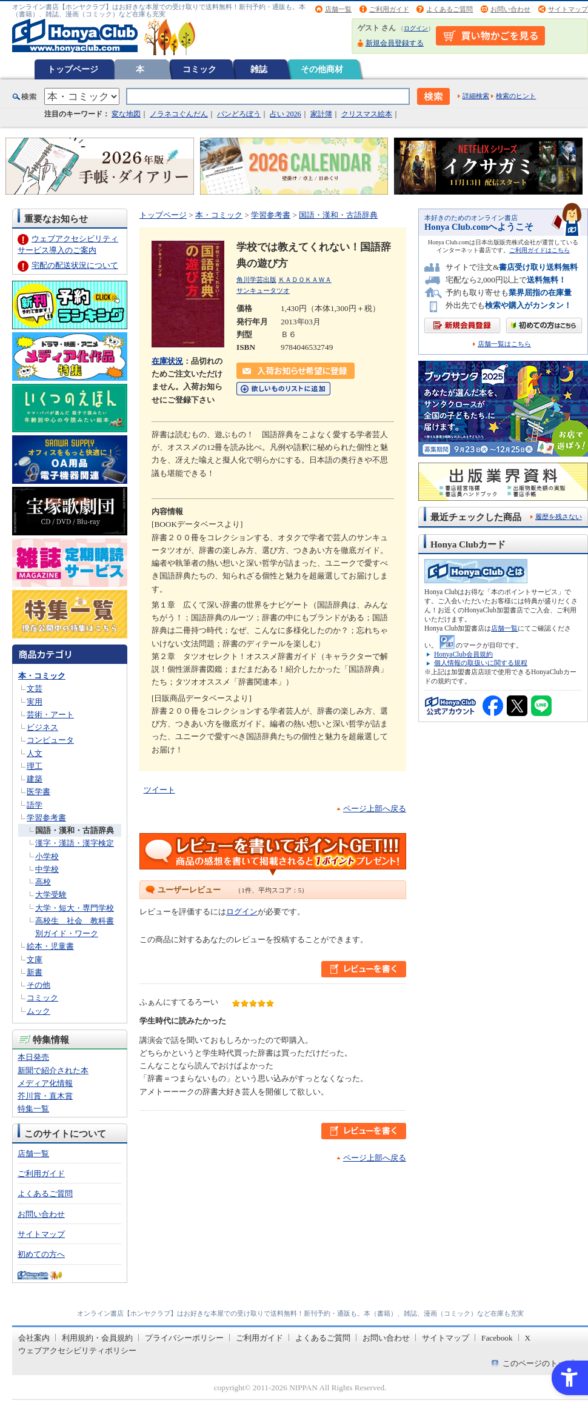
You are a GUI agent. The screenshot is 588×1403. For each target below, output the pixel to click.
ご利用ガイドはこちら (539, 250)
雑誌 (258, 69)
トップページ (72, 69)
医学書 (38, 791)
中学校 (47, 869)
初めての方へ (41, 1254)
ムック (38, 1011)
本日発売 (33, 1057)
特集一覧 (33, 1108)
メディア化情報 (45, 1083)
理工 (34, 766)
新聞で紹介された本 (53, 1070)
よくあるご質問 (449, 9)
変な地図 (126, 114)
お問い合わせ (510, 9)
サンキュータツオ (263, 290)
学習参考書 (46, 817)
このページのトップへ (542, 1363)
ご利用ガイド (389, 9)
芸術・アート (50, 714)
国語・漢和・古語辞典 (74, 830)
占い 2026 (285, 114)
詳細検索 (476, 95)
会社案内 (34, 1337)
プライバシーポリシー (184, 1337)
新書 (34, 972)
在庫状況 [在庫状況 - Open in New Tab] (167, 361)
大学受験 (51, 894)
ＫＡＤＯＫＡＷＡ (305, 279)
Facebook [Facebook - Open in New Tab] (497, 1337)
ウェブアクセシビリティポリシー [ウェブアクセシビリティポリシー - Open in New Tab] (77, 1350)
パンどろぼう (239, 114)
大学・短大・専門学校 (74, 907)
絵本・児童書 (50, 946)
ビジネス (42, 727)
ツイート (159, 789)
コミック (199, 69)
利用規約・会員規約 (97, 1337)
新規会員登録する (395, 43)
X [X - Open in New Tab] (528, 1337)
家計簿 (321, 114)
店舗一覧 (338, 9)
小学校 (47, 856)
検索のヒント (516, 95)
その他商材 (322, 69)
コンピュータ (50, 740)
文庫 (34, 959)
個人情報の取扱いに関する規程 (480, 662)
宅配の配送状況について (75, 265)
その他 (38, 984)
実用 (34, 701)
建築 (34, 778)
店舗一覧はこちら (504, 344)
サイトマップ (568, 9)
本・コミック (41, 675)
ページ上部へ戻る (374, 808)
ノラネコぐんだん (179, 114)
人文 (34, 753)
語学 (34, 804)
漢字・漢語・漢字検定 (74, 843)
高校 (43, 881)
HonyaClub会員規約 (463, 654)
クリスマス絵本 (366, 114)
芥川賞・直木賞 (45, 1095)
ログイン (416, 28)
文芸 (34, 688)
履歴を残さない (558, 516)
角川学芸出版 (256, 279)
